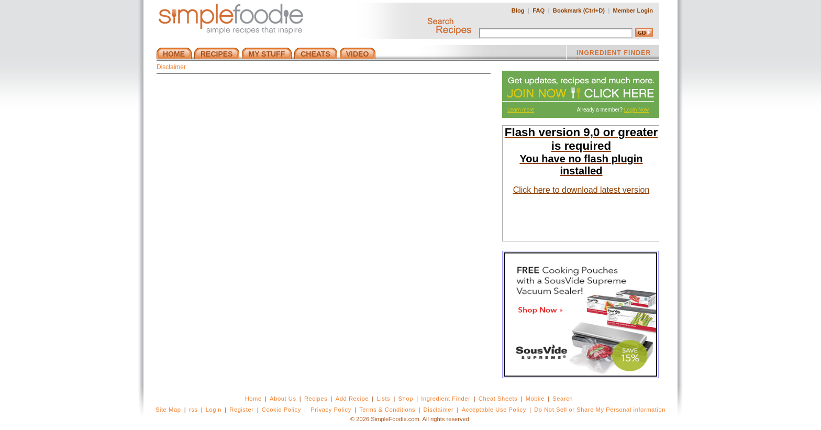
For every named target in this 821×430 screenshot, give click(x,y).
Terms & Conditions (387, 409)
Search (562, 398)
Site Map (168, 409)
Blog (518, 10)
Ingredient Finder (445, 398)
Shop (405, 398)
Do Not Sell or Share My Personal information (599, 409)
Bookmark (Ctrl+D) (579, 10)
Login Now (636, 110)
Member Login (633, 10)
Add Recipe (352, 398)
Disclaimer (439, 409)
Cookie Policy (281, 409)
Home (253, 398)
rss (193, 409)
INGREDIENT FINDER (613, 54)
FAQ (538, 10)
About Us (283, 398)
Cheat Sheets (498, 398)
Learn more (520, 110)
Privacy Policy (330, 409)
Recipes (315, 398)
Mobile (535, 398)
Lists (383, 398)
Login (213, 409)
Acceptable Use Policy (494, 409)
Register (241, 409)
